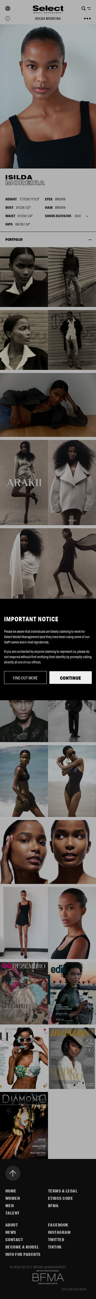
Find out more (25, 677)
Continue (70, 678)
